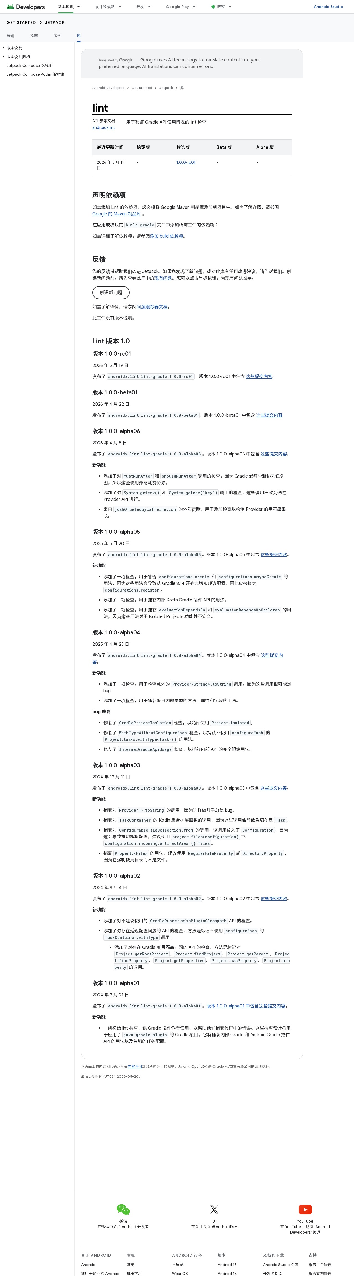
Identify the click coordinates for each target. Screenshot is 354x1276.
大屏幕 (178, 1264)
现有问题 (163, 278)
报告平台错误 (320, 1264)
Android (88, 1264)
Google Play (177, 6)
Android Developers (108, 87)
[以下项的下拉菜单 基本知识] (81, 6)
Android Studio (328, 6)
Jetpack (55, 22)
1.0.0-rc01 (186, 162)
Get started (21, 22)
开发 (140, 6)
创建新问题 (111, 292)
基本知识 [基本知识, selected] (66, 6)
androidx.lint (103, 127)
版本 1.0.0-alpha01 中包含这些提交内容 (246, 1006)
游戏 (130, 1264)
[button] (36, 47)
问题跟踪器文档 (152, 307)
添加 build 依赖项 (166, 236)
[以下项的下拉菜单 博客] (232, 6)
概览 (11, 35)
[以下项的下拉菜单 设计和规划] (122, 6)
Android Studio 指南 (280, 1264)
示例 (57, 35)
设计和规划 (105, 6)
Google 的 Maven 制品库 (116, 214)
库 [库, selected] (79, 35)
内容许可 (135, 1066)
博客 (221, 6)
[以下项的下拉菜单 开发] (151, 6)
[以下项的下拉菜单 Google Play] (196, 6)
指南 (34, 35)
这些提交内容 (259, 376)
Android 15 (227, 1264)
